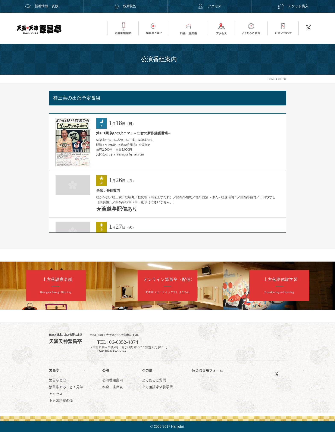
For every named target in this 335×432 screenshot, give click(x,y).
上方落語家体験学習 (157, 387)
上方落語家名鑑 (61, 400)
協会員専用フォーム (207, 370)
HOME (271, 79)
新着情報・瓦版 (42, 6)
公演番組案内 (112, 380)
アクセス (209, 6)
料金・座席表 (112, 387)
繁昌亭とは (57, 380)
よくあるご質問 (154, 380)
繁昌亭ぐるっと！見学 (66, 387)
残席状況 (126, 6)
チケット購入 (293, 6)
